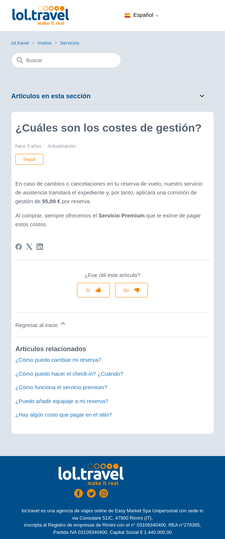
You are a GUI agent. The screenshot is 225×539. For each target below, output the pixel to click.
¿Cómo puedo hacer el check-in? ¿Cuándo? (69, 374)
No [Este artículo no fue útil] (126, 290)
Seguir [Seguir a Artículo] (29, 159)
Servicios (69, 43)
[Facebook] (18, 246)
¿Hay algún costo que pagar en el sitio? (63, 414)
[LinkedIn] (40, 246)
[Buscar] (66, 60)
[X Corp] (29, 246)
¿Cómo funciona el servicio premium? (61, 387)
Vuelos (44, 43)
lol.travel (20, 43)
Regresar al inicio (40, 324)
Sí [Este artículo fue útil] (88, 290)
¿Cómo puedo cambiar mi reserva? (58, 360)
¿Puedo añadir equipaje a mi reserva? (61, 401)
